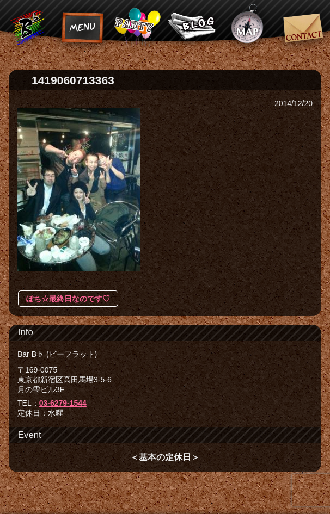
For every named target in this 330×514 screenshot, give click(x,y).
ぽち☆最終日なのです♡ (68, 298)
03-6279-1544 (63, 403)
